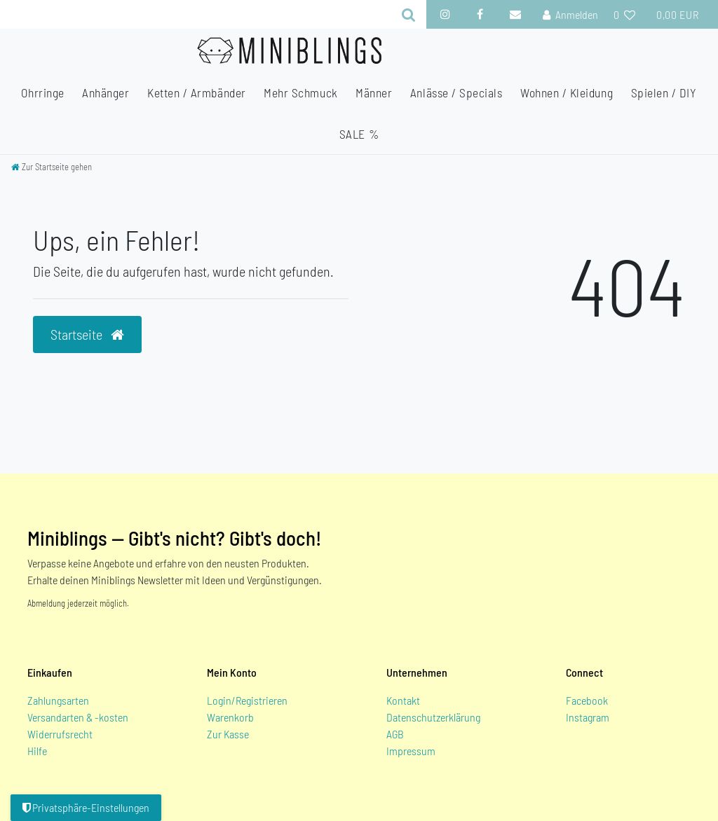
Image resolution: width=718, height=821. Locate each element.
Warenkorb (230, 717)
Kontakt (403, 700)
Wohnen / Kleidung (566, 92)
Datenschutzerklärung (433, 717)
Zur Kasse (228, 733)
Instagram (587, 717)
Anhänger (105, 92)
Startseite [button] (87, 334)
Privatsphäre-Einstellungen (85, 807)
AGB (395, 733)
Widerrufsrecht (60, 733)
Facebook (587, 700)
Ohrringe (42, 92)
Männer (373, 92)
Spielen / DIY (664, 92)
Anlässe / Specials (456, 92)
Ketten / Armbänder (196, 92)
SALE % (359, 134)
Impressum (410, 750)
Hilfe (37, 750)
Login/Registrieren (247, 700)
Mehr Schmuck (300, 92)
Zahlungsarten (58, 700)
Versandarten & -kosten (77, 717)
